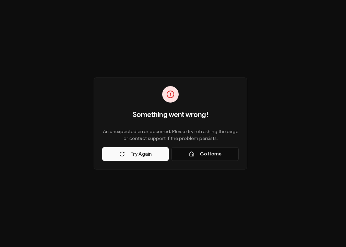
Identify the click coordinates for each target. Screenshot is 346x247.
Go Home (205, 154)
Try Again (135, 154)
